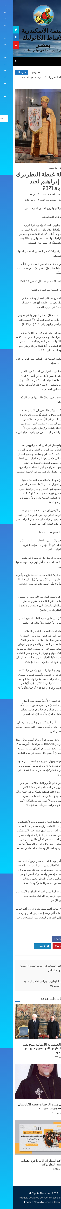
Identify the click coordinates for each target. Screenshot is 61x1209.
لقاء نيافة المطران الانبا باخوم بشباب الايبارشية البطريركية (32, 1163)
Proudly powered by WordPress (25, 1197)
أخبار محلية (40, 168)
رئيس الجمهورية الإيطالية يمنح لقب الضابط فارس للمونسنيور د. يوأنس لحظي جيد (33, 1048)
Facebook (48, 939)
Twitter (29, 939)
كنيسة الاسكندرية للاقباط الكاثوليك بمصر (30, 37)
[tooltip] (3, 29)
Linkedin (30, 946)
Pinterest (48, 946)
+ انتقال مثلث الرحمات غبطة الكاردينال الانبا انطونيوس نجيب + (30, 1106)
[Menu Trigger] (53, 6)
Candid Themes (41, 1202)
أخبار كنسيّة (51, 168)
